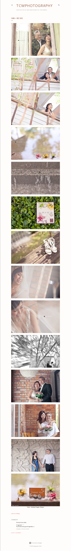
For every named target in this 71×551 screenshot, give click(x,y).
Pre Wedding (17, 513)
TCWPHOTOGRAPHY (34, 5)
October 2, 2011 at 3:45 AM (22, 529)
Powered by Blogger (35, 543)
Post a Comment (16, 532)
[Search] (59, 4)
